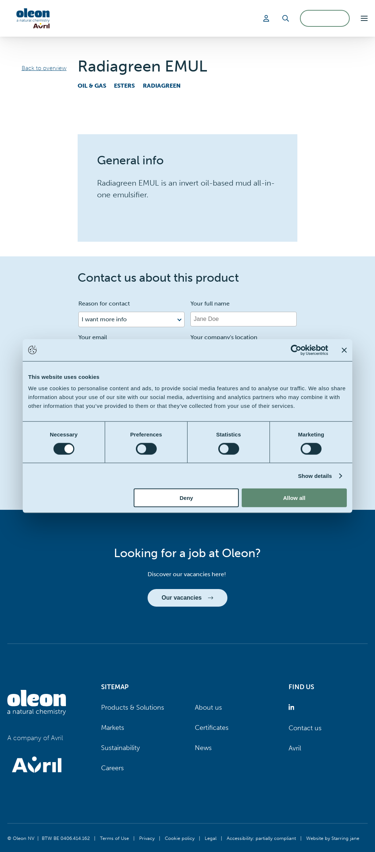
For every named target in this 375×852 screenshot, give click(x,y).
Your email (92, 337)
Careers (112, 768)
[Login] (267, 18)
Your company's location (223, 337)
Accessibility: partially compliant (261, 838)
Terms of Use (114, 838)
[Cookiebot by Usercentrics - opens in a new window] (296, 349)
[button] (364, 18)
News (203, 748)
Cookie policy (179, 838)
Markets (112, 728)
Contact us (305, 728)
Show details (315, 475)
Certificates (212, 728)
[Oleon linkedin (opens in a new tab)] (293, 707)
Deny (186, 498)
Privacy (147, 838)
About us (208, 707)
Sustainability (120, 748)
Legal (210, 838)
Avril (295, 748)
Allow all (294, 498)
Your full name (210, 303)
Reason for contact (104, 303)
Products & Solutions (132, 707)
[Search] (285, 18)
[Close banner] (344, 349)
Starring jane (345, 838)
